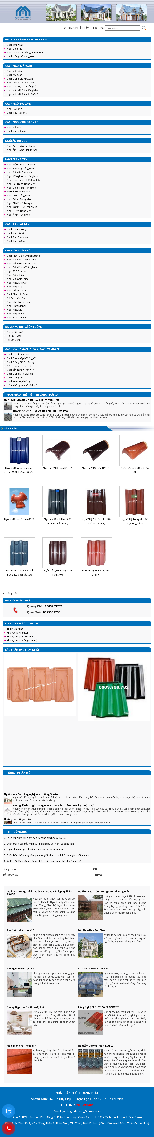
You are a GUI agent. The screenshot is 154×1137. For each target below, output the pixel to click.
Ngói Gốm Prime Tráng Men (22, 267)
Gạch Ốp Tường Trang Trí (20, 370)
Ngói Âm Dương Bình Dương (22, 150)
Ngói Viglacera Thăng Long (21, 259)
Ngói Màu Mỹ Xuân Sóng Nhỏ (22, 90)
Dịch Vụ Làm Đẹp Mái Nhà (93, 968)
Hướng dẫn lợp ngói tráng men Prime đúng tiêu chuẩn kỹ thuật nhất (53, 809)
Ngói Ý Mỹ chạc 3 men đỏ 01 (19, 519)
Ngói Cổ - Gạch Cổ (16, 290)
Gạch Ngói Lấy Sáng (17, 294)
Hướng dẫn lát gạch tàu (18, 823)
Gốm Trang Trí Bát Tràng (20, 366)
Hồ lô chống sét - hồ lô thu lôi (22, 385)
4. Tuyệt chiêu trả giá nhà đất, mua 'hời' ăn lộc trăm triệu (34, 853)
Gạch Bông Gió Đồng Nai (20, 56)
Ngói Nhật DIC (14, 309)
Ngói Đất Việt (14, 127)
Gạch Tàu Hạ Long (17, 112)
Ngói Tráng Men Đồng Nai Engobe (25, 52)
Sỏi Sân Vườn (14, 339)
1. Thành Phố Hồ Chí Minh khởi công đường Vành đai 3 (32, 836)
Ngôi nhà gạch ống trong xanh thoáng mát (103, 891)
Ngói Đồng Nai (15, 48)
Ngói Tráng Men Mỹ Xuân (20, 82)
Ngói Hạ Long (14, 108)
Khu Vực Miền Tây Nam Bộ (21, 636)
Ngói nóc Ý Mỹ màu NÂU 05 (58, 468)
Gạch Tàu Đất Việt (16, 131)
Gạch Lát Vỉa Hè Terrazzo (20, 354)
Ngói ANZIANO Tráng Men (21, 203)
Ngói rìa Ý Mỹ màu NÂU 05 (96, 468)
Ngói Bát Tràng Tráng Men (21, 183)
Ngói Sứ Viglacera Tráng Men (22, 176)
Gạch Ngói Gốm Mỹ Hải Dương (23, 255)
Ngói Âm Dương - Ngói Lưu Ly (95, 1045)
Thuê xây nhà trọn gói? (20, 930)
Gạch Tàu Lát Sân (16, 233)
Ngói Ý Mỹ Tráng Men (18, 191)
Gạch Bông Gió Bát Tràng (20, 362)
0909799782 (53, 606)
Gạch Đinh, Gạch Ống (18, 381)
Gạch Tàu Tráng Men (18, 237)
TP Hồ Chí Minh (15, 628)
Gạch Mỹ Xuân (14, 75)
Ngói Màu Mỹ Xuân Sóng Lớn (22, 86)
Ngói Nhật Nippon (17, 306)
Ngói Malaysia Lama (18, 279)
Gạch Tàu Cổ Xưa (16, 241)
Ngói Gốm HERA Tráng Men (21, 263)
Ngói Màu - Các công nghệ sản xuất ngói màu (31, 798)
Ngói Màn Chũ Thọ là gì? (21, 1045)
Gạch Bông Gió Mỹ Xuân (20, 78)
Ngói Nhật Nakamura (18, 302)
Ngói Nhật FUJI (14, 286)
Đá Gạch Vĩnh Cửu (16, 298)
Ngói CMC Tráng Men (18, 195)
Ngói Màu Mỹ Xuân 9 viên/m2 (22, 94)
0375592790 (51, 612)
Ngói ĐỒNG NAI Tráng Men (21, 164)
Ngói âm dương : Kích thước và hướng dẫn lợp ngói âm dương (39, 893)
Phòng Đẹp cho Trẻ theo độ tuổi (26, 1007)
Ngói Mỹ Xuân (14, 71)
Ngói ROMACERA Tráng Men (22, 207)
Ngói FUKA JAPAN (16, 317)
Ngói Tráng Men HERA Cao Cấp (24, 180)
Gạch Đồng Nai (15, 44)
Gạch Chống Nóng (16, 229)
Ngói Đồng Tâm (15, 275)
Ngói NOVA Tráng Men (19, 210)
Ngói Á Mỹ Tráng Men (18, 214)
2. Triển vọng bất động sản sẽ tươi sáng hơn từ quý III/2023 (35, 842)
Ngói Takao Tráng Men (19, 199)
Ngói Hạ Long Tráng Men (20, 168)
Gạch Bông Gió (15, 377)
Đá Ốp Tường (14, 336)
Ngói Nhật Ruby (15, 313)
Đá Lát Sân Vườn (15, 332)
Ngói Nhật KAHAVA (17, 282)
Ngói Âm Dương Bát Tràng (21, 146)
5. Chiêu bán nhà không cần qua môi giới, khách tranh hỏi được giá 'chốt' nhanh (46, 859)
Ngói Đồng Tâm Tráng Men (21, 187)
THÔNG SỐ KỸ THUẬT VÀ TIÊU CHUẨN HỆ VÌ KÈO (40, 411)
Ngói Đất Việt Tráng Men (20, 172)
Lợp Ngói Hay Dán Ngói (92, 930)
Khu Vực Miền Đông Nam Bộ (22, 640)
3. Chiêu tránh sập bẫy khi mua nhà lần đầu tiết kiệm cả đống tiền (39, 847)
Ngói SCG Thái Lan (17, 271)
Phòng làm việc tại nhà (20, 968)
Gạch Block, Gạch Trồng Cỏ (21, 358)
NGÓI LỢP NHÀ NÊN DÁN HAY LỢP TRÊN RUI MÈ (31, 400)
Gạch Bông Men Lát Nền (20, 373)
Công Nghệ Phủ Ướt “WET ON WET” (98, 1007)
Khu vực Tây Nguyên (18, 632)
